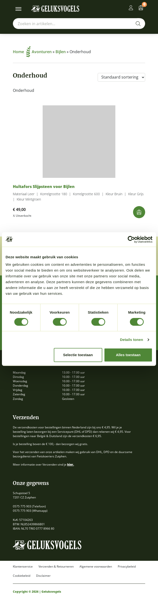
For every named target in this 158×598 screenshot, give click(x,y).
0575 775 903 (22, 506)
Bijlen (60, 51)
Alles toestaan (128, 355)
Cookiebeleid (21, 575)
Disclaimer (43, 575)
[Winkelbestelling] (121, 77)
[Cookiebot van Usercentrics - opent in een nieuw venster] (131, 239)
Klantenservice (23, 566)
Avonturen (42, 51)
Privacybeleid (127, 566)
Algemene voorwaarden (95, 566)
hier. (70, 464)
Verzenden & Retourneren (56, 566)
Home (22, 51)
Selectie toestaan (78, 355)
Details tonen (131, 340)
